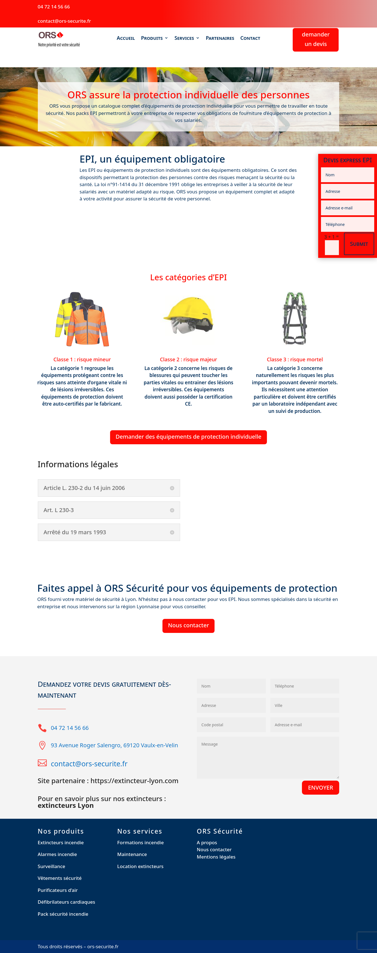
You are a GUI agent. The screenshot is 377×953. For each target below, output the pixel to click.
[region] (72, 912)
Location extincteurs (140, 866)
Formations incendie (140, 842)
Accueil (126, 38)
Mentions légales (216, 856)
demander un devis (316, 39)
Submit (359, 243)
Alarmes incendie (57, 854)
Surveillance (51, 866)
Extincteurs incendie (61, 842)
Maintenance (132, 854)
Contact (250, 38)
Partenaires (220, 38)
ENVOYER (320, 787)
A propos (207, 842)
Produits (151, 38)
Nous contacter (188, 625)
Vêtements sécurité (60, 878)
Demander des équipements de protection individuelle (189, 436)
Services (184, 38)
